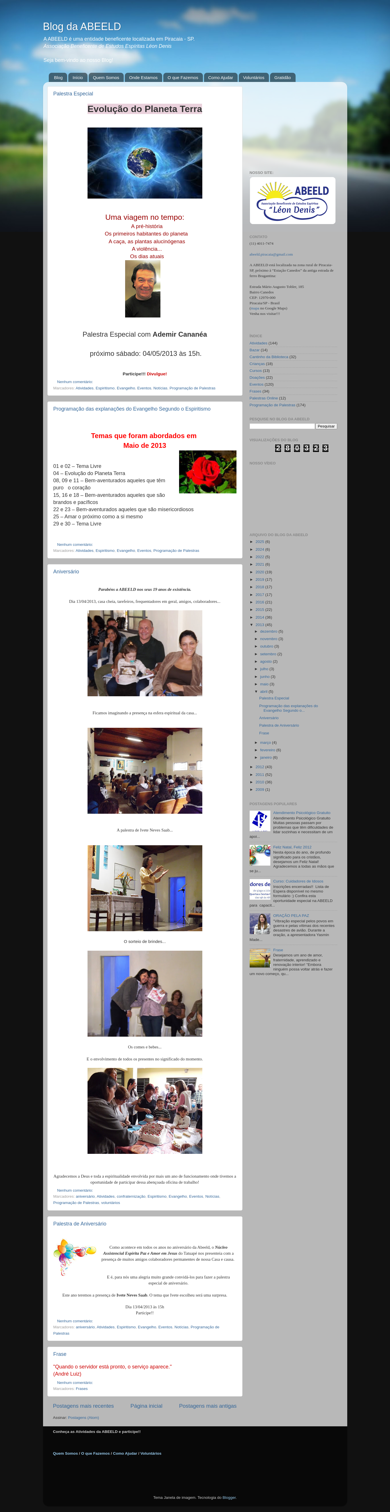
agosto (266, 661)
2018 (260, 587)
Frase (60, 1354)
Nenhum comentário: (75, 382)
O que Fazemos (183, 77)
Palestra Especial (73, 94)
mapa (255, 308)
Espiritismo (105, 388)
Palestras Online (264, 398)
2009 (260, 789)
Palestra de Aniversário (79, 1224)
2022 (260, 557)
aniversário (85, 1196)
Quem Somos (106, 77)
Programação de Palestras (193, 388)
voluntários (110, 1203)
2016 (260, 602)
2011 (260, 774)
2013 (260, 625)
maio (265, 684)
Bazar (255, 350)
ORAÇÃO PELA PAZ (291, 915)
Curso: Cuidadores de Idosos (298, 881)
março (266, 742)
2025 (260, 542)
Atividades (85, 388)
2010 (260, 782)
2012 (260, 767)
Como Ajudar (220, 77)
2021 (260, 564)
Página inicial (146, 1406)
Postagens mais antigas (208, 1406)
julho (264, 669)
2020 (260, 572)
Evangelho (126, 388)
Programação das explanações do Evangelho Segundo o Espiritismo (132, 409)
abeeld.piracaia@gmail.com (271, 254)
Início (78, 77)
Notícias (161, 388)
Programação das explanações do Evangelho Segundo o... (288, 708)
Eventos (144, 388)
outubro (267, 646)
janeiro (266, 757)
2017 (260, 595)
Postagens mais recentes (83, 1406)
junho (265, 676)
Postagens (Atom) (83, 1417)
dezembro (269, 631)
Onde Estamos (143, 77)
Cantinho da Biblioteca (269, 357)
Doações (257, 377)
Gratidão (282, 77)
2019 (260, 579)
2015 (260, 609)
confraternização (131, 1196)
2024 (260, 549)
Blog (58, 77)
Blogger (229, 1497)
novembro (269, 639)
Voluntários (253, 77)
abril (264, 691)
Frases (82, 1389)
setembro (269, 654)
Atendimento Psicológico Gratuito (302, 813)
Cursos (256, 370)
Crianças (257, 364)
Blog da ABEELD (82, 26)
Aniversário (66, 571)
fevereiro (268, 750)
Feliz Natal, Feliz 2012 (292, 847)
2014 (260, 617)
